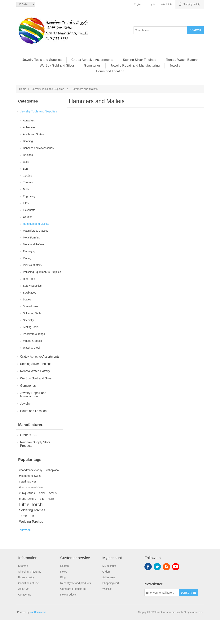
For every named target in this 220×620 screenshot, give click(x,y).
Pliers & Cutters (32, 265)
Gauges (27, 216)
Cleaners (28, 182)
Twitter (157, 566)
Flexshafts (29, 210)
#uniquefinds (27, 493)
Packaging (29, 251)
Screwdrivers (30, 306)
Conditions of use (28, 583)
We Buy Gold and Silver (57, 65)
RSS (166, 566)
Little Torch (31, 504)
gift (42, 498)
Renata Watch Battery (182, 60)
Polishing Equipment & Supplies (42, 271)
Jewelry (175, 65)
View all (25, 530)
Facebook (148, 566)
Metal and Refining (34, 244)
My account (109, 565)
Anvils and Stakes (33, 134)
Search (64, 565)
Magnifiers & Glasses (35, 230)
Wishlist (107, 588)
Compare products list (73, 588)
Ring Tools (29, 278)
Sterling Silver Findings (139, 60)
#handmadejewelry (30, 470)
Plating (27, 258)
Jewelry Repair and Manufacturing (135, 65)
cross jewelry (27, 498)
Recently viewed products (75, 583)
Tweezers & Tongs (34, 333)
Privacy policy (26, 577)
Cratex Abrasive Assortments (92, 60)
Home (22, 88)
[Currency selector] (25, 4)
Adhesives (29, 127)
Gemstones (92, 65)
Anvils (53, 493)
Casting (27, 175)
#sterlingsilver (27, 481)
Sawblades (29, 292)
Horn (51, 498)
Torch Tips (26, 516)
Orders (106, 571)
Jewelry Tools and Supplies (42, 60)
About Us (23, 588)
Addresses (108, 577)
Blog (63, 577)
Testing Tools (30, 327)
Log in (152, 4)
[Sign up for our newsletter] (161, 592)
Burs (26, 168)
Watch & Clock (31, 347)
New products (68, 594)
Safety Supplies (32, 285)
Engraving (29, 196)
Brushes (28, 154)
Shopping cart (110, 583)
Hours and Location (110, 71)
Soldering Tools (32, 313)
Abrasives (29, 120)
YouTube (175, 566)
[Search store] (160, 30)
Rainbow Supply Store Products (35, 444)
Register (138, 4)
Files (26, 203)
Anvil (42, 493)
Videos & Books (32, 340)
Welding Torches (31, 521)
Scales (27, 299)
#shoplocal (52, 470)
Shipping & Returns (29, 571)
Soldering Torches (32, 510)
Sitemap (23, 565)
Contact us (24, 594)
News (63, 571)
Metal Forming (31, 237)
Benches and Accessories (38, 148)
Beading (28, 141)
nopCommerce (38, 612)
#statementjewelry (30, 475)
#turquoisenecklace (31, 487)
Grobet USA (28, 435)
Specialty (28, 320)
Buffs (26, 161)
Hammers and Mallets (36, 223)
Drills (26, 189)
